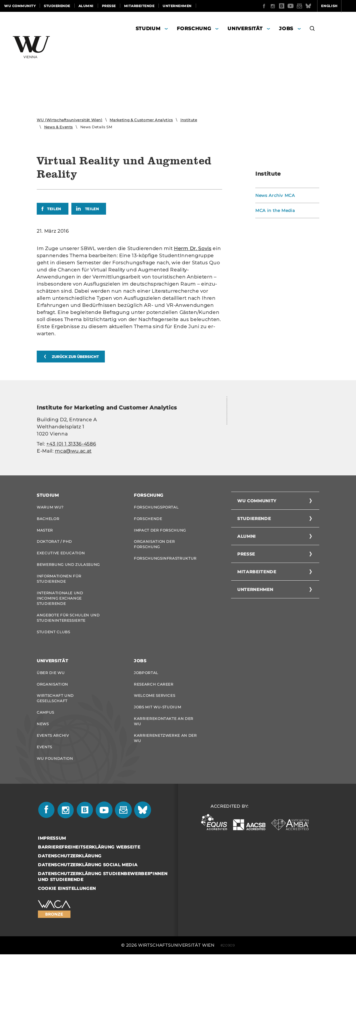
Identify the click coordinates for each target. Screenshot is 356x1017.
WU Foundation (55, 820)
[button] (312, 29)
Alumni (86, 6)
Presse (109, 6)
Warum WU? (50, 558)
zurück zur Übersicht (75, 356)
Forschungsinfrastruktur (165, 612)
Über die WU (51, 730)
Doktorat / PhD (54, 595)
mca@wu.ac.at (73, 451)
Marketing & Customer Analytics (141, 120)
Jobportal (146, 730)
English (306, 6)
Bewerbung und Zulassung (68, 619)
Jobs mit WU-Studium (157, 767)
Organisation (52, 742)
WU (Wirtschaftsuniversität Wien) (69, 120)
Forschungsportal (156, 558)
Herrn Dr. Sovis (192, 248)
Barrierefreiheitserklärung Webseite (89, 909)
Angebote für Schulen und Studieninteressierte (68, 674)
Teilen (54, 209)
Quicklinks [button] (337, 6)
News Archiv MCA (275, 195)
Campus (45, 772)
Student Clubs (53, 689)
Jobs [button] (286, 28)
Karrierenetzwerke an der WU (165, 799)
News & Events (58, 127)
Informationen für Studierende (59, 634)
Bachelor (48, 571)
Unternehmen (177, 6)
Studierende (57, 6)
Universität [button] (244, 28)
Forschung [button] (194, 28)
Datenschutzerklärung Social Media (87, 927)
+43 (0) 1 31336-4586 (71, 444)
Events (44, 808)
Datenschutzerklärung (70, 918)
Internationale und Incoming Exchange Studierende (60, 654)
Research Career (154, 742)
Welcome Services (154, 754)
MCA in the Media (275, 210)
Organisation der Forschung (154, 598)
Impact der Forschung (160, 583)
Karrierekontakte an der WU (163, 781)
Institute (188, 120)
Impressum (52, 900)
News (43, 784)
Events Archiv (53, 796)
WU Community (20, 6)
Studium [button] (148, 28)
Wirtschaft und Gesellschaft (55, 757)
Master (45, 583)
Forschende (148, 571)
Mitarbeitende (139, 6)
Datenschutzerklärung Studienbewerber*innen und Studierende (102, 939)
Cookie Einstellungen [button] (67, 951)
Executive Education (61, 607)
